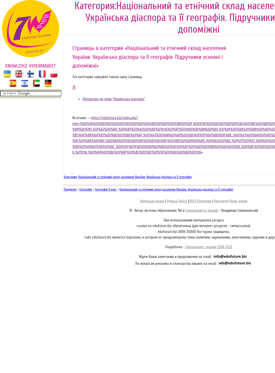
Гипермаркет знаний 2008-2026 (209, 247)
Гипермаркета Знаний (202, 210)
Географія (86, 189)
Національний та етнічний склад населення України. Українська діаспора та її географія (135, 177)
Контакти (221, 201)
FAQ (191, 201)
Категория (70, 177)
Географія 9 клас (105, 189)
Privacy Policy (177, 201)
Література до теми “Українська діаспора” (114, 99)
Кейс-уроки (238, 201)
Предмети (70, 189)
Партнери (204, 201)
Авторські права (152, 201)
